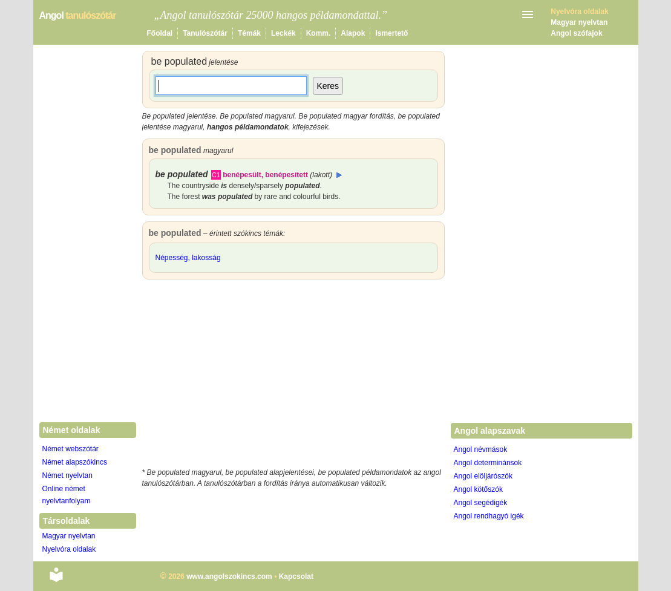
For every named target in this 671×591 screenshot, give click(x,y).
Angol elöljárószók (483, 476)
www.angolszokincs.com (229, 576)
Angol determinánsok (488, 463)
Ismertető (391, 33)
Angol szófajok (576, 33)
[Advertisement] (293, 376)
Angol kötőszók (478, 489)
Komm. (318, 33)
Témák (249, 33)
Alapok (353, 33)
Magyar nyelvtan (579, 22)
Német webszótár (70, 449)
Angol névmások (481, 449)
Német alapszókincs (74, 462)
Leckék (283, 33)
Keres (328, 86)
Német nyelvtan (67, 475)
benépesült (242, 175)
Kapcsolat (296, 576)
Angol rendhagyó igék (489, 516)
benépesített (286, 175)
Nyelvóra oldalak (69, 549)
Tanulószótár (205, 33)
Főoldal (160, 33)
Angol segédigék (481, 502)
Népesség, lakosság (188, 257)
